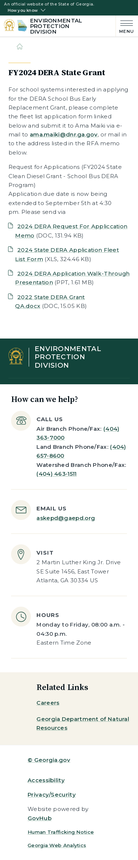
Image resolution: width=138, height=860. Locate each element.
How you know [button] (23, 10)
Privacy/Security (52, 794)
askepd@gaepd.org (65, 517)
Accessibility (46, 780)
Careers (47, 702)
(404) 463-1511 (56, 473)
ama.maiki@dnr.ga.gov (64, 134)
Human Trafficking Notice (61, 832)
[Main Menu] (125, 26)
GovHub (40, 818)
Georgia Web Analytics (57, 845)
